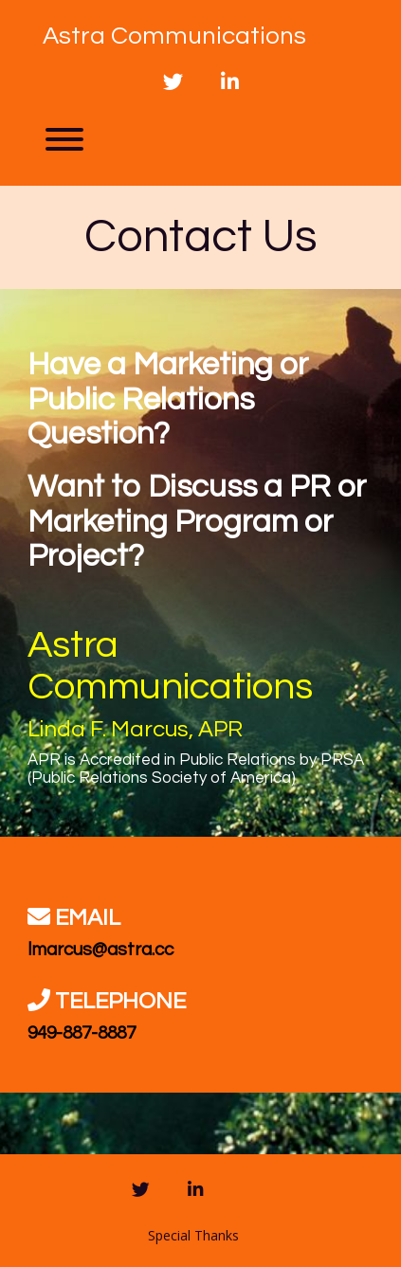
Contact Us (201, 237)
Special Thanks (193, 1235)
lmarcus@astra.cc (100, 949)
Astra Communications (174, 36)
